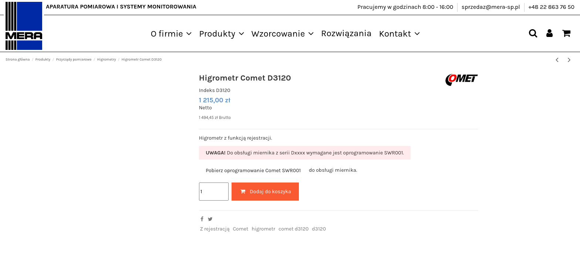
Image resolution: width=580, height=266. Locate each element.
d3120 (319, 229)
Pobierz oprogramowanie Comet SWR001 (253, 170)
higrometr (263, 229)
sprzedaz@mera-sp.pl (492, 6)
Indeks (207, 90)
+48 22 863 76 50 (551, 6)
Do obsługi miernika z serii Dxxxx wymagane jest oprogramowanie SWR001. (305, 153)
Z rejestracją (214, 229)
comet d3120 (293, 229)
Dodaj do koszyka (265, 191)
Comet (241, 229)
